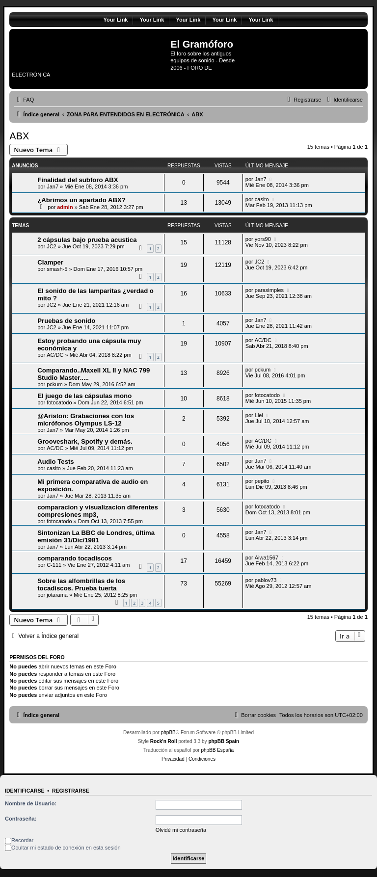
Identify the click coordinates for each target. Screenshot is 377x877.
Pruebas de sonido (66, 320)
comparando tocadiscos (74, 558)
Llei (259, 415)
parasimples (269, 290)
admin (65, 207)
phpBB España (217, 750)
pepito (262, 481)
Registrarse (70, 791)
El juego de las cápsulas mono (84, 395)
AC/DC (55, 355)
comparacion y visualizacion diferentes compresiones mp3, (97, 511)
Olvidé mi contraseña (181, 830)
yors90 (263, 239)
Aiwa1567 (266, 557)
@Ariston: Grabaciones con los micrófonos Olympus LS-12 (85, 419)
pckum (54, 384)
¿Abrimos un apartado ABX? (81, 200)
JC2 (51, 246)
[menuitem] (24, 100)
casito (262, 199)
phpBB (168, 732)
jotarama (57, 595)
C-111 (54, 565)
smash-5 (57, 269)
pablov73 (266, 580)
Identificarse (25, 791)
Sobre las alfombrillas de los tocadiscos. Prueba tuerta (81, 584)
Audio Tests (55, 461)
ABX (19, 136)
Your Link (116, 20)
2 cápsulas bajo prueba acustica (86, 239)
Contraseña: (20, 819)
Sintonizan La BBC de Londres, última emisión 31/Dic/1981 (96, 536)
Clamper (50, 262)
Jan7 (52, 186)
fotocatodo (59, 402)
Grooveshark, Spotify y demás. (85, 441)
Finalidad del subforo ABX (77, 180)
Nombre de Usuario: (30, 803)
